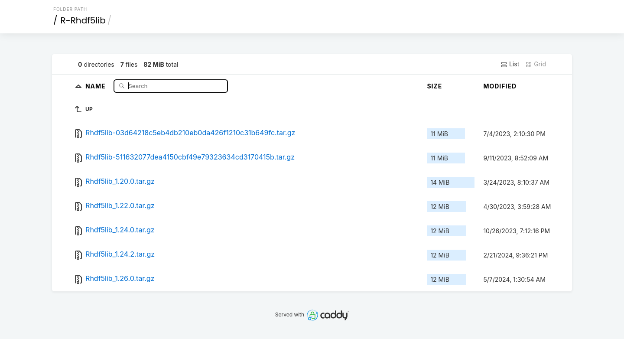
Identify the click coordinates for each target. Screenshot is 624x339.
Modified (500, 86)
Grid (535, 64)
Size (434, 86)
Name (96, 85)
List (509, 64)
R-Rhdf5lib (83, 20)
